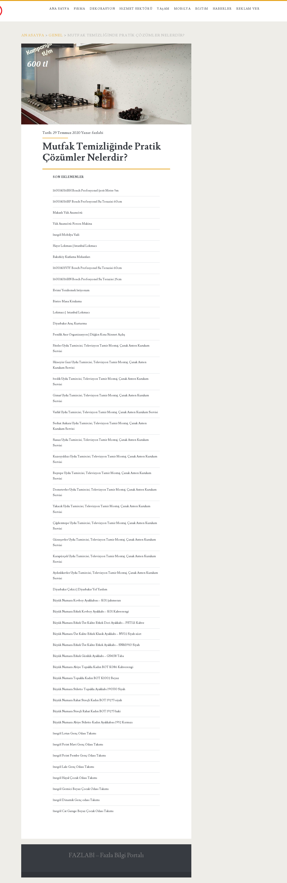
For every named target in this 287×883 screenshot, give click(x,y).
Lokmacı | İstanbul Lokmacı (71, 312)
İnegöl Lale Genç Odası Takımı (73, 767)
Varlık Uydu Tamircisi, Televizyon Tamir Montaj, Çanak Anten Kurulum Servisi (105, 412)
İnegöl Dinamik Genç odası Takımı (76, 800)
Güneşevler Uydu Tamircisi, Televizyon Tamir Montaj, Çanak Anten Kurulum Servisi (104, 542)
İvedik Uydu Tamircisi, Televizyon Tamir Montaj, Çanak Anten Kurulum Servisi (100, 381)
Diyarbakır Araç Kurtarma (70, 323)
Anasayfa (32, 35)
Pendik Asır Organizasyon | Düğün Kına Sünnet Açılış (89, 334)
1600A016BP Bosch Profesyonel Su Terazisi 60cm (87, 201)
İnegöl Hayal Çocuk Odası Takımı (75, 778)
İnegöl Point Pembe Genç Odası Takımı (79, 755)
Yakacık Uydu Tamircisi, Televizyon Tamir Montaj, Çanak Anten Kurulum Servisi (101, 509)
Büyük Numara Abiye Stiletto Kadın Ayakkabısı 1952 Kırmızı (93, 722)
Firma (79, 9)
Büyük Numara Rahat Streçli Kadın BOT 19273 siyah (87, 700)
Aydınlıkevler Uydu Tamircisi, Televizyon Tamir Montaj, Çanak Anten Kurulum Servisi (105, 575)
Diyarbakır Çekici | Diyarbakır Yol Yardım (80, 589)
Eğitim (201, 9)
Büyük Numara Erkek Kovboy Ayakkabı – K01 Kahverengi (91, 611)
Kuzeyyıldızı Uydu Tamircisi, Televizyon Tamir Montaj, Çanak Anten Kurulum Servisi (105, 459)
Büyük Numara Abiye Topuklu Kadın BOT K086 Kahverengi (93, 667)
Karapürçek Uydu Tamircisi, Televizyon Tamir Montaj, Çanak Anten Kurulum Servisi (104, 559)
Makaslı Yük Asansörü (68, 213)
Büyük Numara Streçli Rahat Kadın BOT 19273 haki (87, 711)
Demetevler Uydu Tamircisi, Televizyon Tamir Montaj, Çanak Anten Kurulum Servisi (105, 492)
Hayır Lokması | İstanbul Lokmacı (75, 246)
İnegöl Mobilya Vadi (66, 235)
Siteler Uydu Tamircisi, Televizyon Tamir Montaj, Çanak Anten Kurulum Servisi (101, 348)
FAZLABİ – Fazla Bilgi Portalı (106, 855)
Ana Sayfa (59, 9)
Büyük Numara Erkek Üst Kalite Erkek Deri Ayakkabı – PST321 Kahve (98, 623)
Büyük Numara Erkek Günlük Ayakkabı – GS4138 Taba (88, 656)
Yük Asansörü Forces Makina (72, 224)
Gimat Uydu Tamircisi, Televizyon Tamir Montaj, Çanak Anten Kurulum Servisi (101, 398)
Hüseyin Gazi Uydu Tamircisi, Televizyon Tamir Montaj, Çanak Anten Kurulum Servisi (99, 365)
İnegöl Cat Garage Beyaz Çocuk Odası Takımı (83, 811)
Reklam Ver (248, 9)
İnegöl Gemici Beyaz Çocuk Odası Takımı (81, 789)
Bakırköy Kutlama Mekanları (71, 257)
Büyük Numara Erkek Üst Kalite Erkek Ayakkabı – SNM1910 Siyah (96, 645)
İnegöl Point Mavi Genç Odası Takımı (78, 744)
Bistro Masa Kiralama (67, 301)
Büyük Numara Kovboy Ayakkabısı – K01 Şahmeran (87, 600)
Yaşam (163, 9)
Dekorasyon (102, 9)
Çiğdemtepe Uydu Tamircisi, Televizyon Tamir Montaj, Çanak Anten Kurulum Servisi (105, 525)
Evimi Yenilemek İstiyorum (71, 290)
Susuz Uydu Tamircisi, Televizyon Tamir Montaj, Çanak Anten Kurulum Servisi (101, 442)
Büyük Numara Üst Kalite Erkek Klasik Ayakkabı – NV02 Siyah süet (97, 634)
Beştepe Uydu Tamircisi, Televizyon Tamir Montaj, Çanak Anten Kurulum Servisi (102, 475)
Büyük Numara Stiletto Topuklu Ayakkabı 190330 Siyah (89, 689)
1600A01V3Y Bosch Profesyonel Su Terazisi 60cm (87, 268)
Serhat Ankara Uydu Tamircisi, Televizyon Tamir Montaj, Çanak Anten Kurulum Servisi (100, 426)
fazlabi (97, 132)
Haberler (222, 9)
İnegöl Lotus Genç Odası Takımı (74, 733)
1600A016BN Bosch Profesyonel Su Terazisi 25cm (87, 279)
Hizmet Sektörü (136, 9)
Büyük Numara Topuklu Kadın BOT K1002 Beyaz (86, 678)
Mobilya (182, 9)
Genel (56, 35)
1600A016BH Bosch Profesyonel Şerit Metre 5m (85, 190)
